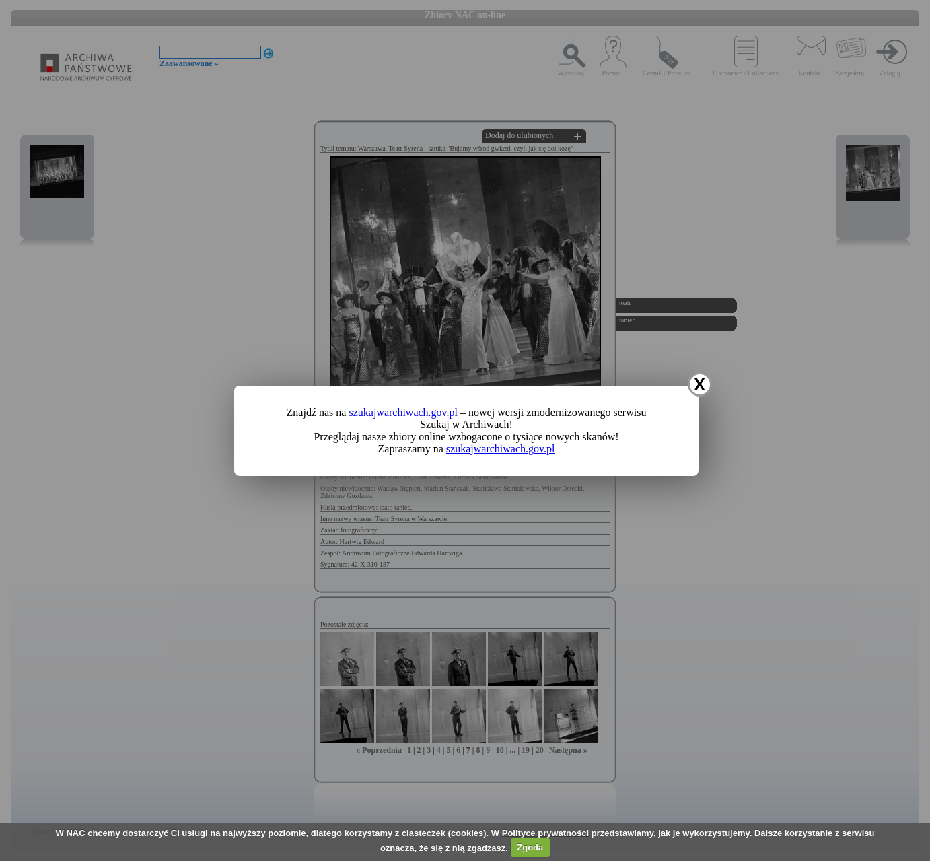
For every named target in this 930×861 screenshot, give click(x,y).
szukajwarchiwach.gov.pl (403, 412)
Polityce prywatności (545, 833)
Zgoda (530, 847)
